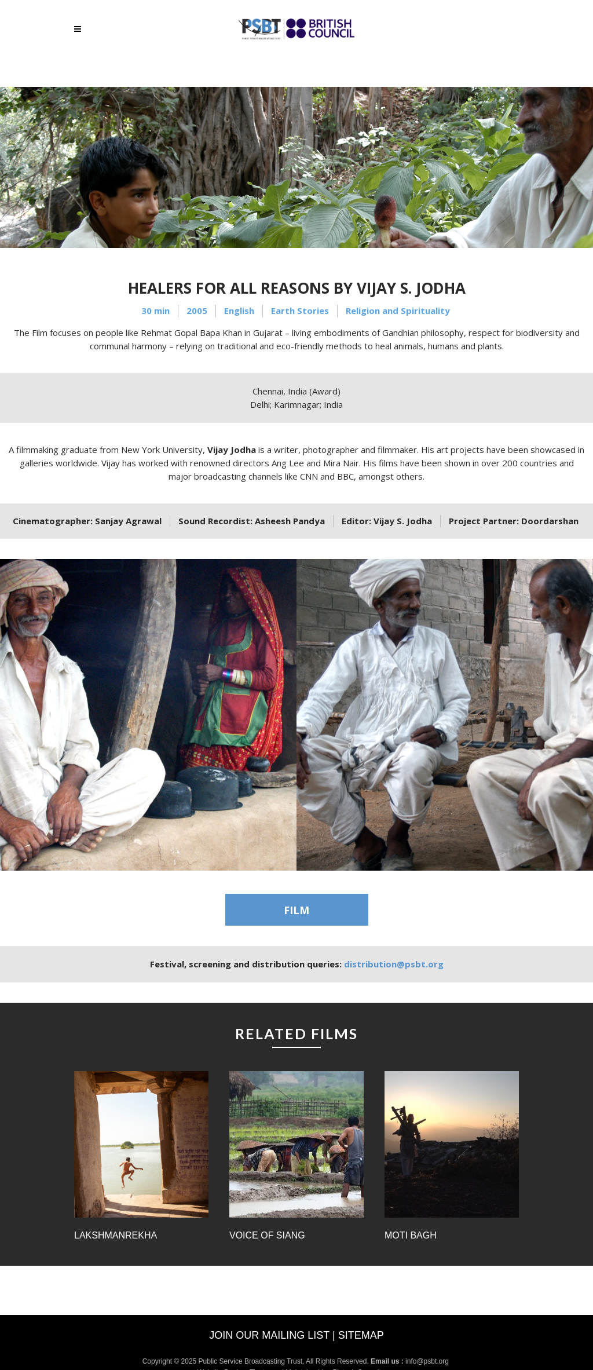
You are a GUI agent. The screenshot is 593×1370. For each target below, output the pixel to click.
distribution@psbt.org (394, 964)
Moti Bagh (411, 1235)
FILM (296, 910)
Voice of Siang (267, 1235)
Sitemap (361, 1335)
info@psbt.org (428, 1361)
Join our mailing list (269, 1335)
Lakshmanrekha (115, 1235)
